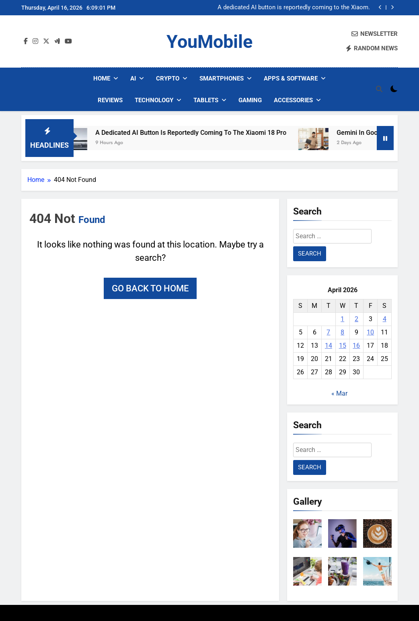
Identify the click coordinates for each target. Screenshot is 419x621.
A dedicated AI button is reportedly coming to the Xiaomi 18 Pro (294, 7)
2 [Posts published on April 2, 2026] (356, 319)
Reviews (110, 100)
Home (101, 78)
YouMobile (209, 41)
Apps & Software (291, 78)
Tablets (205, 100)
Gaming (250, 100)
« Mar (339, 393)
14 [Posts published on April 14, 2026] (328, 345)
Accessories (293, 100)
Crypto (167, 78)
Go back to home (150, 288)
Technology (154, 100)
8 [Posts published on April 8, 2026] (342, 332)
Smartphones (221, 78)
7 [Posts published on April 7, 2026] (328, 332)
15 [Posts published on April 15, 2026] (342, 345)
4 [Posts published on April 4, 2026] (384, 319)
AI (133, 78)
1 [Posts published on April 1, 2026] (342, 319)
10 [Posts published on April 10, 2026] (370, 332)
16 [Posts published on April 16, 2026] (356, 345)
